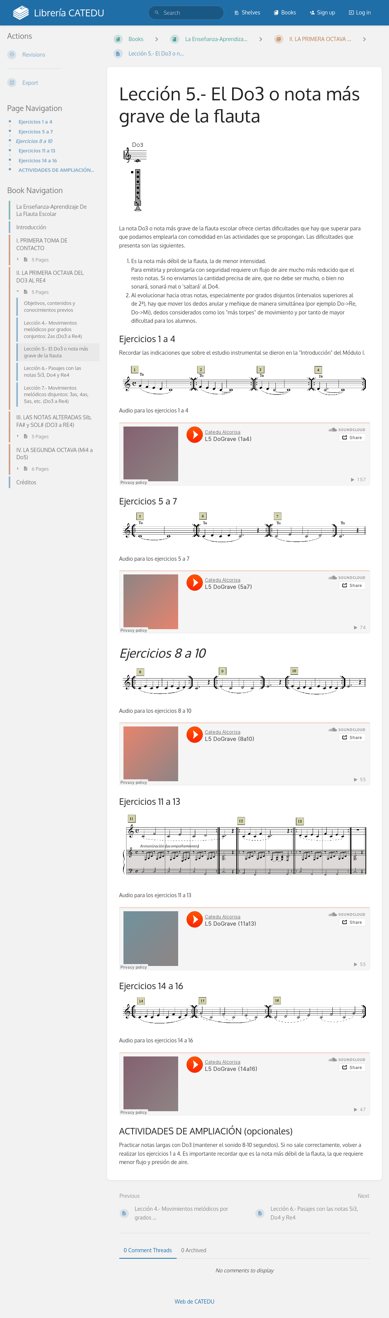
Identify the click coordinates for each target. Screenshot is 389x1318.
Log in (360, 12)
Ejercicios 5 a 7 (36, 131)
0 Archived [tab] (193, 1250)
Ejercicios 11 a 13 (37, 150)
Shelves (247, 12)
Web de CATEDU (195, 1301)
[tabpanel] (244, 1270)
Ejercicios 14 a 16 (38, 160)
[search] (186, 13)
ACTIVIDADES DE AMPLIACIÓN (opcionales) (57, 170)
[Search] (157, 13)
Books (285, 12)
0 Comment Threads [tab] (148, 1250)
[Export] (51, 82)
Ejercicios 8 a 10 (34, 141)
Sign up (322, 12)
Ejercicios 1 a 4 (35, 121)
